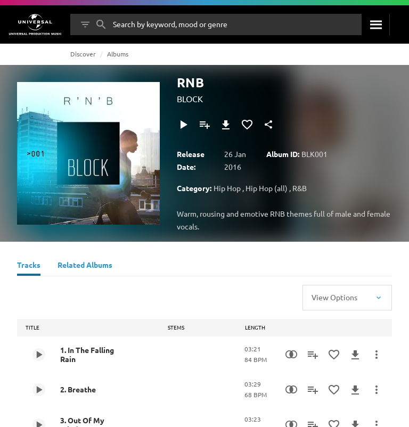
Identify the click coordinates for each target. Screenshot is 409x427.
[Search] (375, 24)
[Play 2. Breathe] (39, 390)
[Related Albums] (85, 266)
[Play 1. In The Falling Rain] (39, 354)
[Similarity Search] (291, 354)
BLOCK (190, 98)
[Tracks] (28, 266)
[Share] (268, 124)
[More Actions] (376, 354)
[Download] (225, 124)
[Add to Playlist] (204, 124)
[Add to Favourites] (247, 124)
